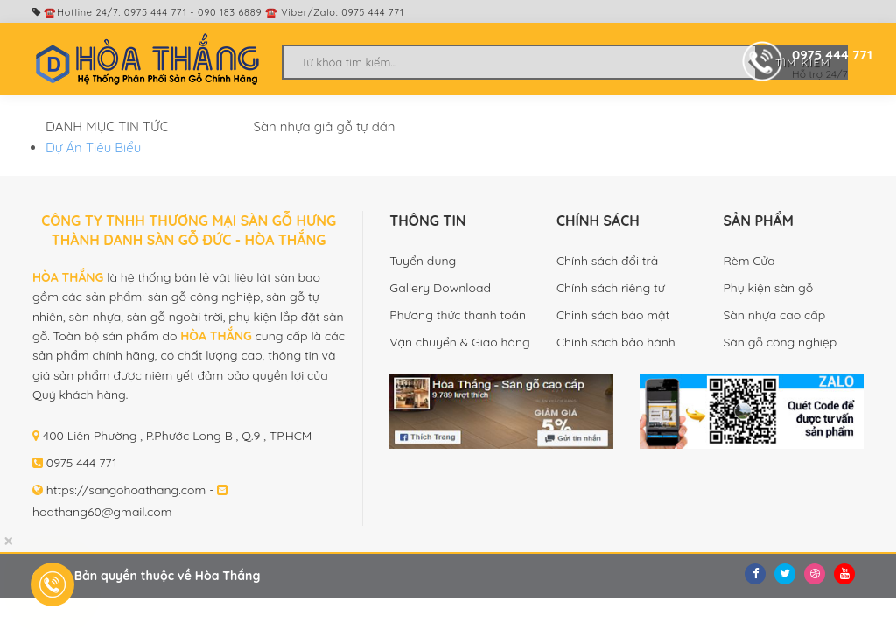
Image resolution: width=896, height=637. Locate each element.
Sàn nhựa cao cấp (774, 315)
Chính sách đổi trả (607, 261)
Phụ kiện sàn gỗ (768, 288)
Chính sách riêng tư (610, 288)
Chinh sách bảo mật (612, 315)
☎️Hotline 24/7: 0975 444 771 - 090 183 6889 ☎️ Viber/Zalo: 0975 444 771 (218, 12)
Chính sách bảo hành (616, 342)
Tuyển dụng (422, 261)
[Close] (8, 541)
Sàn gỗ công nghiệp (779, 342)
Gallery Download (440, 288)
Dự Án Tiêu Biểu (93, 147)
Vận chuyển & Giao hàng (459, 342)
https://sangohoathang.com (126, 490)
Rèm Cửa (748, 261)
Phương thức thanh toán (457, 315)
